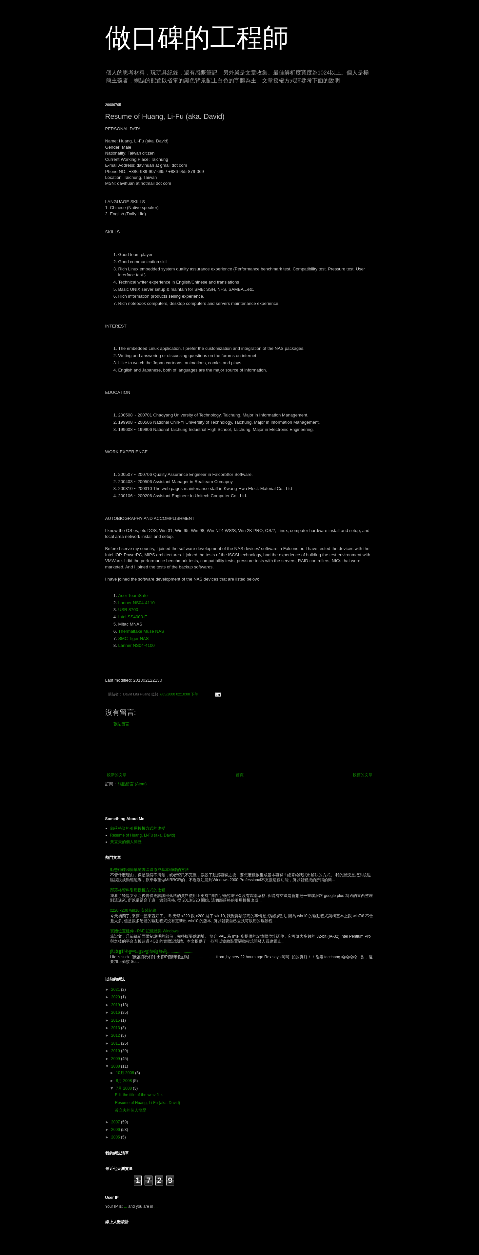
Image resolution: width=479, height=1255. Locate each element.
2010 (116, 1051)
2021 (116, 989)
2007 (116, 1122)
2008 (116, 1066)
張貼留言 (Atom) (132, 784)
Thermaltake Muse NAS (141, 631)
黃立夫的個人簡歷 (126, 842)
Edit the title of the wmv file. (139, 1095)
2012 (116, 1035)
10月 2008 (125, 1073)
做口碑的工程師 (197, 37)
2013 (116, 1028)
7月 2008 (124, 1088)
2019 (116, 1005)
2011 (116, 1043)
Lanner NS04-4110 (136, 602)
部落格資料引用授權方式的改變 (137, 828)
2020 (116, 997)
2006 (116, 1129)
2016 (116, 1012)
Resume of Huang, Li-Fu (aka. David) (142, 835)
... (125, 1206)
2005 (116, 1137)
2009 (116, 1058)
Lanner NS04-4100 (136, 645)
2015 (116, 1020)
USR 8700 (128, 609)
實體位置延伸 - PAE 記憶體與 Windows (144, 931)
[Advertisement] (239, 749)
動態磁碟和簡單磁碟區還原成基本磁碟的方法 (149, 869)
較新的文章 (117, 775)
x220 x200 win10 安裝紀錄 (133, 910)
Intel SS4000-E (133, 616)
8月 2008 (124, 1080)
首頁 (240, 775)
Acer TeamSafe (133, 595)
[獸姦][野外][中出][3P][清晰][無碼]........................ (152, 951)
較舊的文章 (362, 775)
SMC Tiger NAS (133, 638)
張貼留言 (121, 724)
